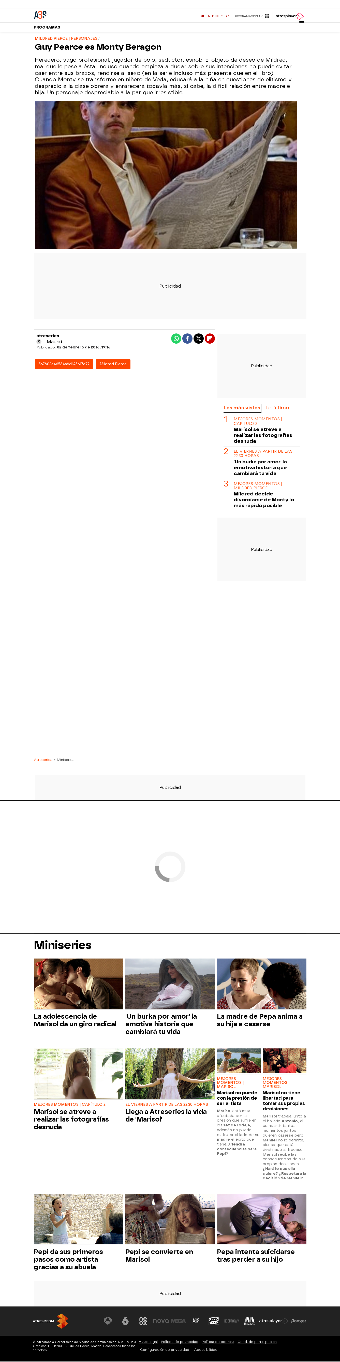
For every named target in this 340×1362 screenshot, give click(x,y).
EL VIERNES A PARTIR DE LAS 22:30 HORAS (263, 454)
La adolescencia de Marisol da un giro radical (75, 1021)
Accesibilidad (205, 1350)
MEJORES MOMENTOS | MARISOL (230, 1083)
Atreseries (43, 760)
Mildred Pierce (113, 364)
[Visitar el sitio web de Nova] (161, 1322)
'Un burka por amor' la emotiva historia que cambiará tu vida (260, 468)
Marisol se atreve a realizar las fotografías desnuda (263, 435)
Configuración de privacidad (164, 1350)
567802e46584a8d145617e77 (64, 364)
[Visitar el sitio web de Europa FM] (231, 1322)
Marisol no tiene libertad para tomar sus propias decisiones (284, 1101)
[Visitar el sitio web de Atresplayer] (273, 1322)
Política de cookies (218, 1342)
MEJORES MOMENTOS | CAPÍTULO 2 (258, 422)
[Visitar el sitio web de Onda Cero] (213, 1322)
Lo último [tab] (277, 408)
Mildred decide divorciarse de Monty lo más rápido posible (264, 500)
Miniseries (63, 945)
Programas (47, 28)
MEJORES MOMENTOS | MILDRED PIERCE (258, 486)
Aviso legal (148, 1342)
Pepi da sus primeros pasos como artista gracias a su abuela (68, 1259)
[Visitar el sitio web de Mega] (178, 1322)
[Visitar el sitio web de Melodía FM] (249, 1322)
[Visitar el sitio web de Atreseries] (196, 1322)
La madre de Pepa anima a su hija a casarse (260, 1021)
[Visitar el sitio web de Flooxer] (298, 1322)
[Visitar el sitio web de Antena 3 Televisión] (107, 1322)
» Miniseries (64, 760)
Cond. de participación (257, 1342)
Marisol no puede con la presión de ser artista (237, 1099)
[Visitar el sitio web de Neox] (143, 1322)
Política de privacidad (179, 1342)
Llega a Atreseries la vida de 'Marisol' (166, 1116)
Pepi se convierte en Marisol (159, 1256)
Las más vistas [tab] (242, 408)
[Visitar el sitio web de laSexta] (125, 1322)
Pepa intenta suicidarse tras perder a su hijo (256, 1256)
